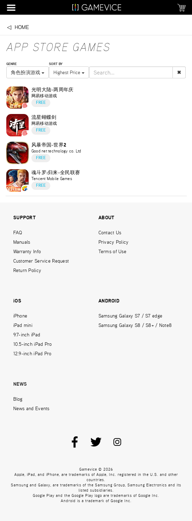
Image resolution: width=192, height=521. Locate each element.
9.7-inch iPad (26, 334)
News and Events (31, 408)
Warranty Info (27, 251)
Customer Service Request (41, 260)
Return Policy (27, 270)
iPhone (20, 315)
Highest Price (68, 72)
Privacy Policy (113, 241)
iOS (17, 301)
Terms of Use (112, 251)
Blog (18, 398)
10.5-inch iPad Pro (32, 344)
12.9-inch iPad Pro (32, 353)
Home (22, 27)
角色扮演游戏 (27, 72)
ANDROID (108, 301)
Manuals (21, 241)
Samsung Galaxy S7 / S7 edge (130, 315)
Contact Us (109, 232)
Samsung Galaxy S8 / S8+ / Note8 (135, 325)
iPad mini (23, 325)
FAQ (17, 232)
